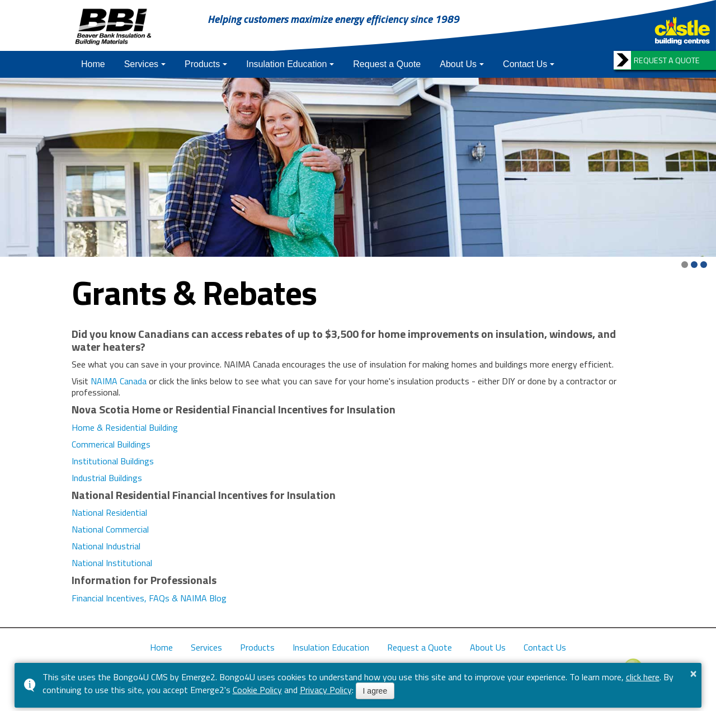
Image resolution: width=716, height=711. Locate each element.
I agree (375, 690)
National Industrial (106, 546)
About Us (458, 64)
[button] (684, 264)
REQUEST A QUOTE (667, 60)
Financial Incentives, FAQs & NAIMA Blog (149, 598)
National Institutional (112, 562)
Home (93, 64)
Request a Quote (387, 64)
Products (202, 64)
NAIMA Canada (119, 381)
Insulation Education (286, 64)
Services (141, 64)
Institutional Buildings (113, 461)
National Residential (109, 512)
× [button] (693, 673)
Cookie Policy (257, 689)
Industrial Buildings (107, 477)
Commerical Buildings (111, 444)
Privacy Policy (326, 689)
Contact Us (525, 64)
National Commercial (110, 529)
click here (643, 677)
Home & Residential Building (125, 427)
